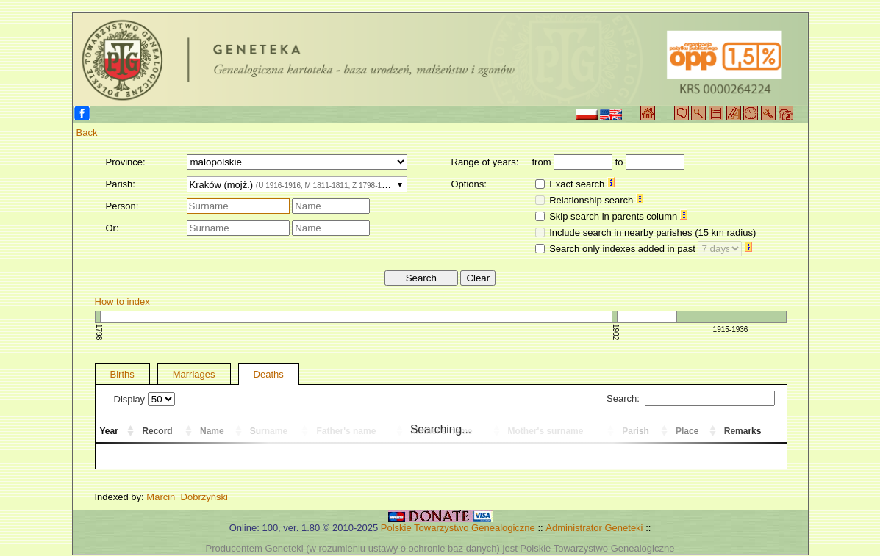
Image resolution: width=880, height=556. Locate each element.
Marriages (194, 374)
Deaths (269, 374)
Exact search (582, 183)
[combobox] (297, 184)
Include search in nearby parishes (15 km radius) (652, 232)
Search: (690, 398)
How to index (122, 301)
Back (87, 132)
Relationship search (596, 200)
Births (122, 374)
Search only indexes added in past (650, 248)
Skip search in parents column (618, 216)
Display (144, 399)
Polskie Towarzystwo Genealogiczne (458, 527)
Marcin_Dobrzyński (187, 496)
